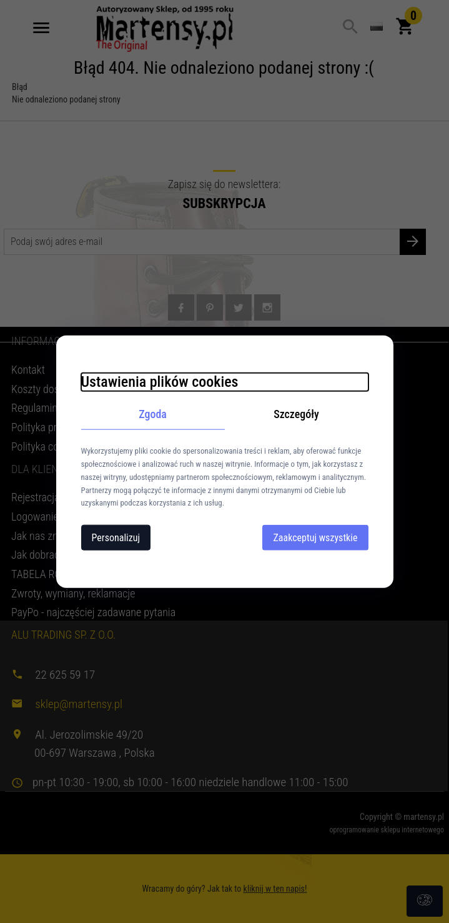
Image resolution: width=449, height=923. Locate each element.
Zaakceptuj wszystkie (315, 538)
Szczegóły (296, 413)
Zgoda (153, 413)
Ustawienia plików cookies (160, 381)
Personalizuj (116, 538)
